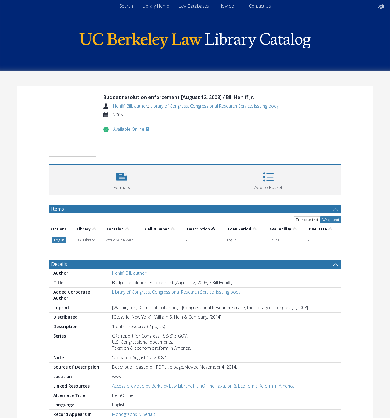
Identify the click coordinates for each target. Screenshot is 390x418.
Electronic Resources (132, 399)
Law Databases (194, 6)
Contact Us (260, 6)
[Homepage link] (195, 39)
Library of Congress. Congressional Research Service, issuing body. (214, 106)
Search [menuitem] (126, 6)
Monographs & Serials (133, 392)
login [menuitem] (380, 6)
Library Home (156, 6)
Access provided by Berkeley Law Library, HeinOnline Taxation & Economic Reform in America (203, 364)
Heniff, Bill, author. (130, 106)
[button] (122, 179)
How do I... (229, 6)
